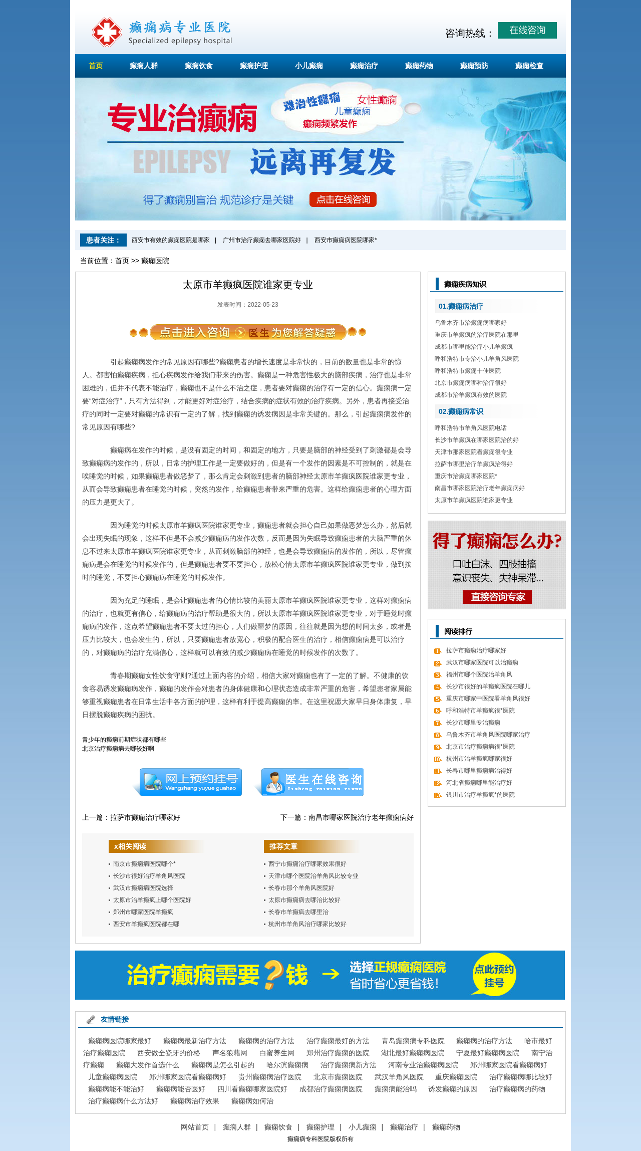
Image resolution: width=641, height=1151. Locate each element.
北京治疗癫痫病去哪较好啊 (118, 748)
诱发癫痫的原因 (452, 1089)
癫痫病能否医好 (180, 1089)
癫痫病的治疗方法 (266, 1041)
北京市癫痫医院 (338, 1077)
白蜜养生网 (276, 1053)
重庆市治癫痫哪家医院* (466, 476)
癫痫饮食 (199, 66)
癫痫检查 (529, 66)
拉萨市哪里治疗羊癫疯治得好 (474, 464)
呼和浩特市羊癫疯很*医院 (480, 710)
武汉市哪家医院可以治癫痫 (482, 662)
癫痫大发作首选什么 (147, 1065)
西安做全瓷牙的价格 (168, 1053)
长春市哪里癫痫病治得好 (479, 770)
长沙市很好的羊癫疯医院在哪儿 (488, 686)
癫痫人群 (144, 66)
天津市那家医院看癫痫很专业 (474, 451)
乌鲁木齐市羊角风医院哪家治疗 (488, 734)
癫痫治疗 (364, 66)
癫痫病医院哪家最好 (119, 1041)
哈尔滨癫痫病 (287, 1065)
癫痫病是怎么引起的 (222, 1065)
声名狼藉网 (229, 1053)
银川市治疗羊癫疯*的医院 (480, 794)
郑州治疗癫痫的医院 (338, 1053)
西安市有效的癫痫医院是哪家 (171, 240)
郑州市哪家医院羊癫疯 (143, 911)
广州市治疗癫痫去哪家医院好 (262, 240)
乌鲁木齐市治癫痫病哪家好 (471, 322)
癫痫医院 (155, 261)
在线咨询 (309, 782)
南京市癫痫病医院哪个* (144, 863)
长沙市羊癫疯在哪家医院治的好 (477, 439)
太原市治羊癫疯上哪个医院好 (152, 899)
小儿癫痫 (309, 66)
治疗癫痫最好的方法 (338, 1041)
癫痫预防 (474, 66)
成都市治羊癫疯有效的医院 (471, 394)
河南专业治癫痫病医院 (423, 1065)
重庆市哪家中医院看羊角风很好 (488, 698)
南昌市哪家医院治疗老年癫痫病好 (361, 817)
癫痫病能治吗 (396, 1089)
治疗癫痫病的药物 (517, 1089)
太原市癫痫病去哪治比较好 (304, 899)
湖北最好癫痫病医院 (412, 1053)
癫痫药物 (419, 66)
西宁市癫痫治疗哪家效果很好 (307, 863)
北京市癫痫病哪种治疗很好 (471, 382)
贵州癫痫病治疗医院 (269, 1077)
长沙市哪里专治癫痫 (473, 722)
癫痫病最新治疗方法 (194, 1041)
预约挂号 (186, 782)
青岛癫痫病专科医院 (413, 1041)
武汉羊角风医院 (399, 1077)
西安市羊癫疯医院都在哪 (146, 924)
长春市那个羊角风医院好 (301, 887)
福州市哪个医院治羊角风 (479, 674)
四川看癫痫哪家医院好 (252, 1089)
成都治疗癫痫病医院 (331, 1089)
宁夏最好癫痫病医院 (487, 1053)
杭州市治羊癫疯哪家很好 (479, 758)
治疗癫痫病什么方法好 (123, 1101)
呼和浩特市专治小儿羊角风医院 (477, 358)
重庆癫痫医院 (456, 1077)
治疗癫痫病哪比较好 (520, 1077)
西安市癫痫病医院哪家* (345, 240)
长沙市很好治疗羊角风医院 (149, 875)
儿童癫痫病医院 (112, 1077)
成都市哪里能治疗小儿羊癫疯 (474, 346)
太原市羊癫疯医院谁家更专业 (474, 500)
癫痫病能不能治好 (116, 1089)
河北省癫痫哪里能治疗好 (479, 782)
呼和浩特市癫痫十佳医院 (468, 370)
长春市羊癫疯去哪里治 (298, 911)
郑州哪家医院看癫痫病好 (508, 1065)
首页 (96, 66)
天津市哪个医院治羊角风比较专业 (313, 875)
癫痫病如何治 (252, 1101)
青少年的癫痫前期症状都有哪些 (124, 739)
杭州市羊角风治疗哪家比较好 (307, 924)
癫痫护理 (254, 66)
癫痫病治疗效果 (194, 1101)
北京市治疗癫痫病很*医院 (480, 746)
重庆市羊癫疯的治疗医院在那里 (477, 334)
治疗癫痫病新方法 (348, 1065)
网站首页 (195, 1127)
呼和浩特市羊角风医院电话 (471, 427)
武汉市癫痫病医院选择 (143, 887)
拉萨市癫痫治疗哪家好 (145, 817)
